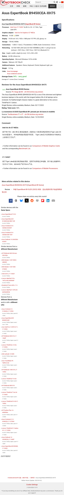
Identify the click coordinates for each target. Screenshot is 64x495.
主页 (11, 6)
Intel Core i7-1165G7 (17, 27)
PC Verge (15, 92)
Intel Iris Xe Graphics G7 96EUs (25, 33)
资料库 (52, 6)
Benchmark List (24, 149)
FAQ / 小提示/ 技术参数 (38, 6)
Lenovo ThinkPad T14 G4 (9, 378)
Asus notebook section (14, 74)
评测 (18, 6)
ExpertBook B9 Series (33, 24)
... (61, 6)
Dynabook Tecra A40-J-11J (10, 285)
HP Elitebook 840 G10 (8, 385)
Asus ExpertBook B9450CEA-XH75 (14, 185)
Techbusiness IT (13, 114)
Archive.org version (36, 92)
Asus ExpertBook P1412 (9, 214)
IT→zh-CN (25, 114)
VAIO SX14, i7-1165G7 (8, 273)
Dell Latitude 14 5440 (8, 354)
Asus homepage (12, 71)
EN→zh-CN (25, 92)
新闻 (24, 6)
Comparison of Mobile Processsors (45, 168)
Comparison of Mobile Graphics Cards (46, 146)
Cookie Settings (32, 485)
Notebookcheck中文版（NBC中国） (18, 477)
